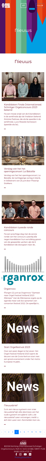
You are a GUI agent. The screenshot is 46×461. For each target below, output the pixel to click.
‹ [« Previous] (1, 432)
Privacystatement (23, 457)
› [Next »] (44, 432)
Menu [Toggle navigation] (40, 5)
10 (40, 432)
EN (23, 5)
